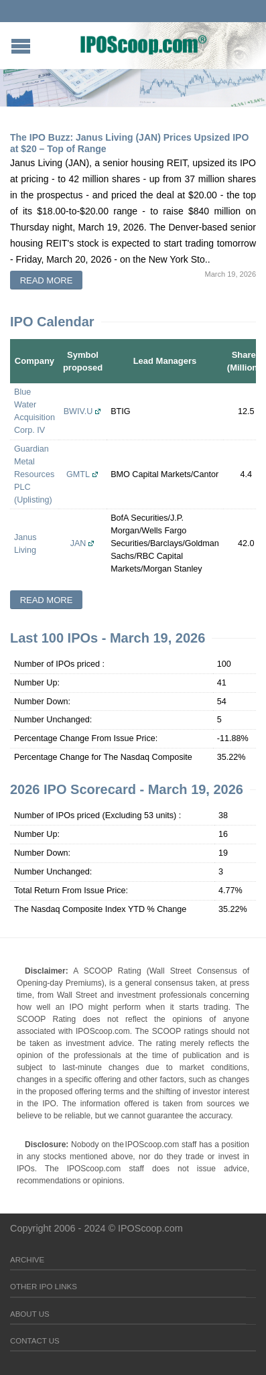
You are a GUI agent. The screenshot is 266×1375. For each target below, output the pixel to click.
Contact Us (35, 1341)
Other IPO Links (43, 1287)
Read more (46, 280)
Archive (27, 1260)
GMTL (78, 474)
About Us (30, 1314)
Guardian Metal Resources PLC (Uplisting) (34, 474)
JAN (78, 543)
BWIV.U (78, 411)
